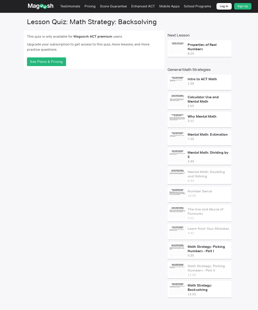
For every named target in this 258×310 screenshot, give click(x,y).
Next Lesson (178, 35)
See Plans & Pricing (46, 62)
